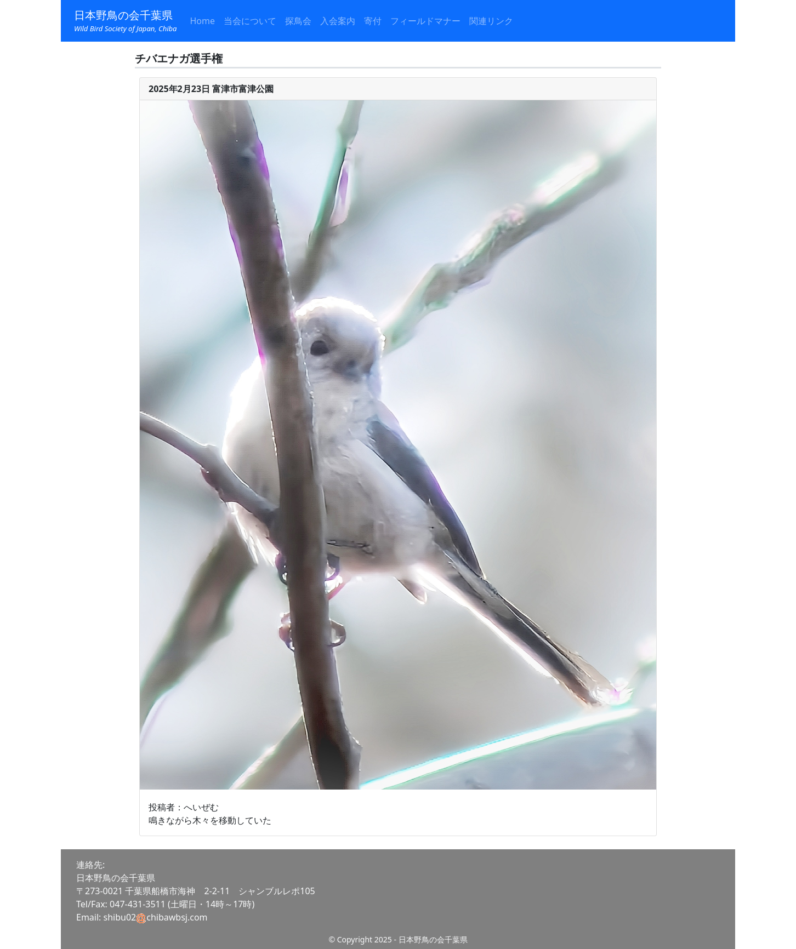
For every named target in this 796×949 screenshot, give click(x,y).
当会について (250, 21)
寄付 (373, 21)
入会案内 (337, 21)
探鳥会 (298, 21)
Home (202, 21)
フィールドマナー (425, 21)
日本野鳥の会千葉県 (125, 21)
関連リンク (491, 21)
